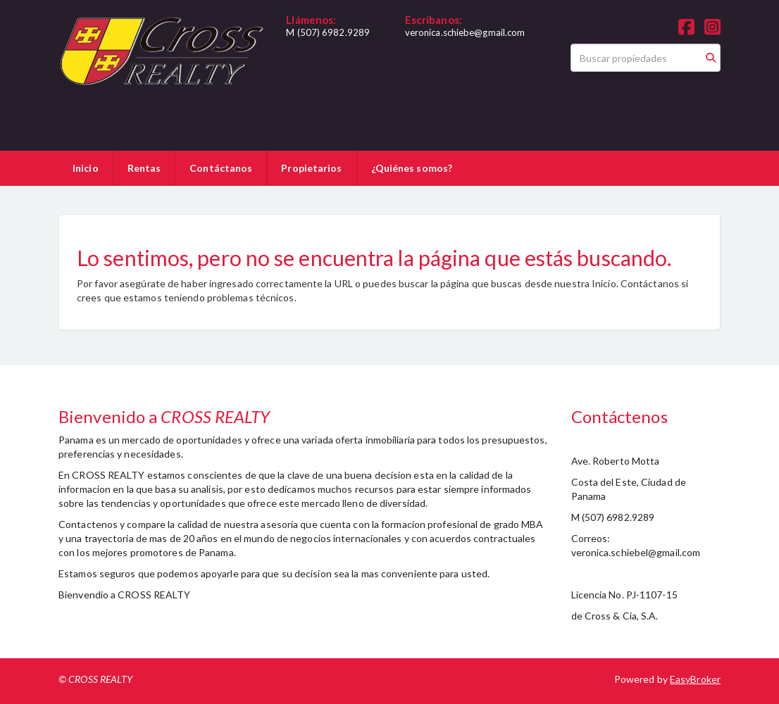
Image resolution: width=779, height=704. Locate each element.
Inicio (86, 168)
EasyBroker (695, 679)
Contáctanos (220, 168)
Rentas (144, 168)
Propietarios (311, 168)
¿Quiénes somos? (412, 168)
